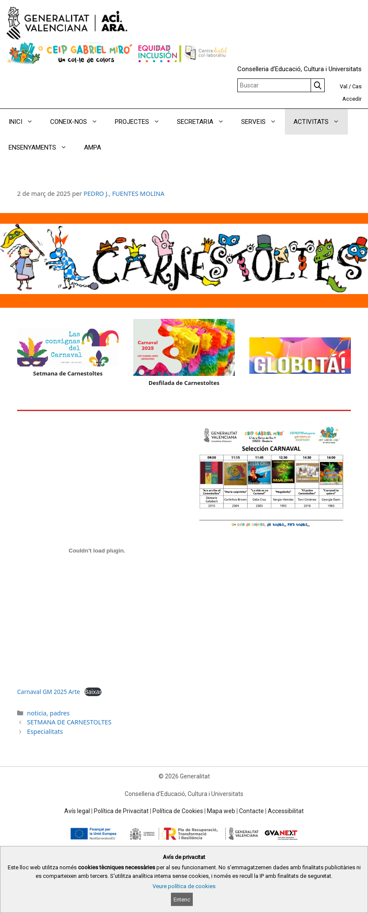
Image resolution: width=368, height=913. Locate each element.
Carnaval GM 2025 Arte (48, 692)
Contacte (251, 811)
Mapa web (221, 811)
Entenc (182, 899)
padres (60, 713)
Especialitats (45, 731)
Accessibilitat (286, 811)
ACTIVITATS (320, 122)
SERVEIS (263, 122)
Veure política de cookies (184, 886)
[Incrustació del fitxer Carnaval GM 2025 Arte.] (97, 550)
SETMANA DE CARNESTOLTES (69, 722)
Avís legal (77, 811)
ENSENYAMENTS (42, 147)
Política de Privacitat (121, 811)
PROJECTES (141, 122)
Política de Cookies (178, 811)
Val (343, 86)
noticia (36, 713)
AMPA (92, 147)
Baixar (93, 692)
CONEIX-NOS (78, 122)
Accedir (352, 99)
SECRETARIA (205, 122)
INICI (25, 122)
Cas (357, 86)
